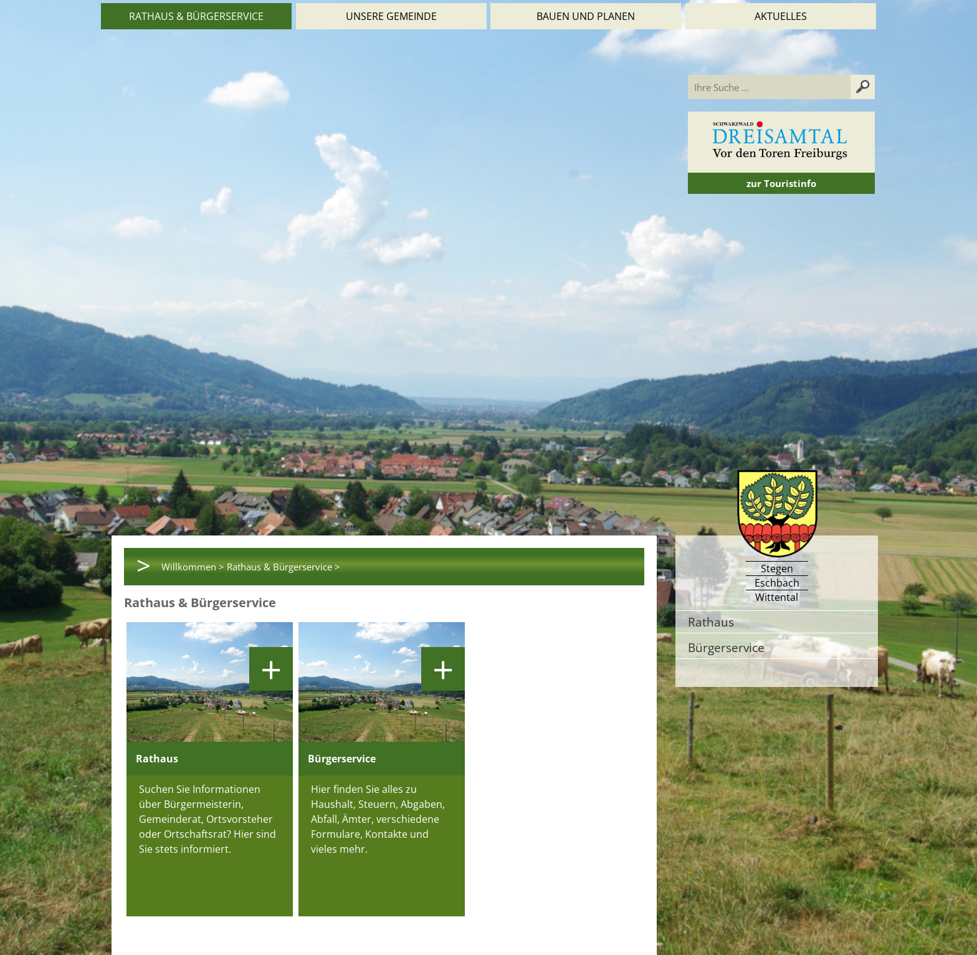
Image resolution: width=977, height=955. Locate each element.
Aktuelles (781, 16)
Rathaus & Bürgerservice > (283, 566)
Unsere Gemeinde (391, 16)
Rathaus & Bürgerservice (196, 16)
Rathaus (711, 622)
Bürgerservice (726, 647)
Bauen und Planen (585, 16)
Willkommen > (192, 566)
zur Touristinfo (781, 183)
